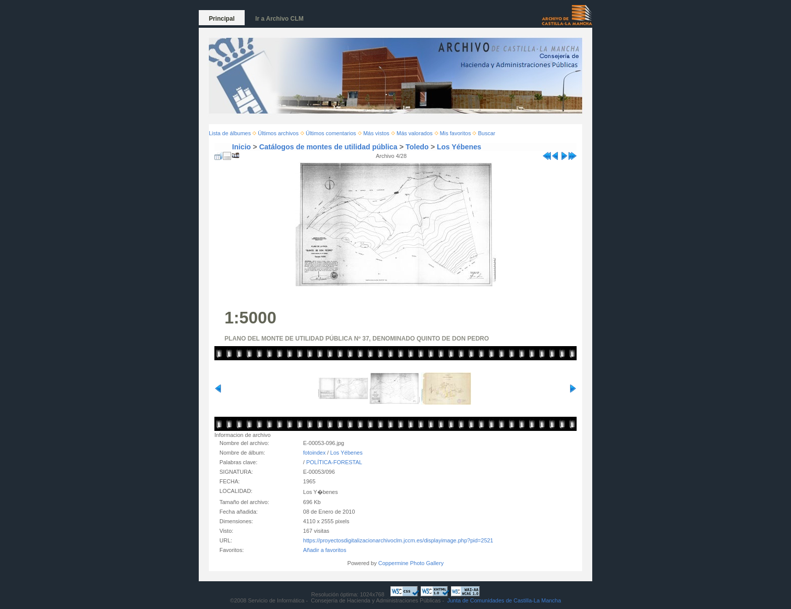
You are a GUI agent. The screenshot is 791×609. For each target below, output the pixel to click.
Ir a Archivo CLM (279, 18)
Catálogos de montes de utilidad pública (328, 147)
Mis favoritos (455, 133)
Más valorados (415, 133)
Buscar (486, 133)
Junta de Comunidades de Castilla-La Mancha (504, 600)
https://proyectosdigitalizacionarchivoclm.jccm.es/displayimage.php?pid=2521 (398, 540)
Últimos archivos (278, 133)
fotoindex (314, 453)
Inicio (241, 147)
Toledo (417, 147)
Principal (222, 18)
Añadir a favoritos (325, 550)
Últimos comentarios (331, 133)
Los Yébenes (459, 147)
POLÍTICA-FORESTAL (334, 462)
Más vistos (376, 133)
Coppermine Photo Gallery (411, 563)
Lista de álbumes (230, 133)
